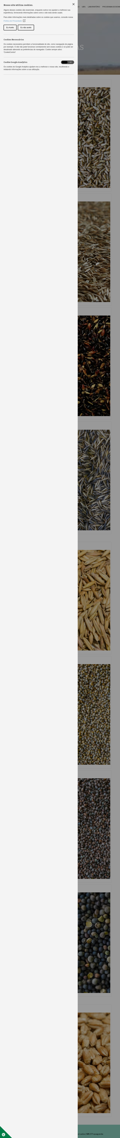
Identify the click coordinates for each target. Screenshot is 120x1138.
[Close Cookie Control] (73, 4)
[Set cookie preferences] (6, 1132)
